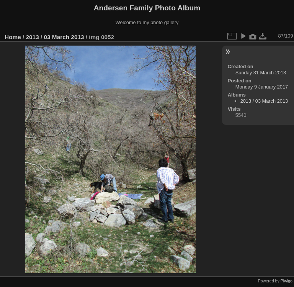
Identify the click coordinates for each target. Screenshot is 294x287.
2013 (32, 37)
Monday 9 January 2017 (261, 87)
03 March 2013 (64, 37)
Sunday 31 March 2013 (260, 72)
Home (13, 37)
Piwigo (286, 281)
